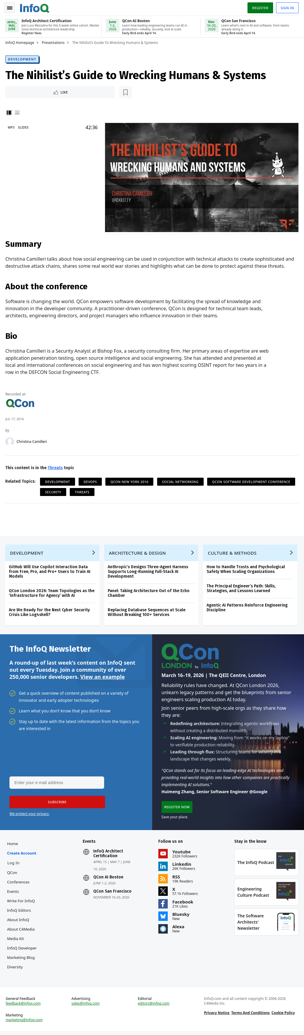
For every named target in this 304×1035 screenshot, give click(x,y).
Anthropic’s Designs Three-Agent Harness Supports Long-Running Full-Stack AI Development (148, 572)
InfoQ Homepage (20, 41)
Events (13, 893)
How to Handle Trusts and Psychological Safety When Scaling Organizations (246, 569)
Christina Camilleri (32, 441)
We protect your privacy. (29, 815)
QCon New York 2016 (130, 481)
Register (260, 7)
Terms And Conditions (250, 1015)
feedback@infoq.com (23, 1006)
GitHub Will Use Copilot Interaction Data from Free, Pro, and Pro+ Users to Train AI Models (50, 572)
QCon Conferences (19, 879)
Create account (22, 855)
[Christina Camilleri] (10, 440)
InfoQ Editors (19, 912)
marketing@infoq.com (24, 1023)
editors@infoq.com (154, 1006)
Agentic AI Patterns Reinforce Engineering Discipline (247, 608)
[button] (55, 803)
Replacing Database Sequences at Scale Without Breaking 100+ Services (147, 612)
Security (145, 491)
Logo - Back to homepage (35, 6)
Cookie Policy (283, 1015)
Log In (14, 865)
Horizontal (17, 112)
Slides (24, 126)
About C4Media (21, 931)
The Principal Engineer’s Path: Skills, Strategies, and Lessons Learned (241, 589)
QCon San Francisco (113, 893)
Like (21, 91)
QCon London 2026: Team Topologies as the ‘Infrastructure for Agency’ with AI (52, 593)
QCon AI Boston (109, 879)
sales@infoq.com (86, 1006)
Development (23, 58)
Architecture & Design (138, 553)
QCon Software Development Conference (85, 491)
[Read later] (41, 91)
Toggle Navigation (11, 7)
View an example (102, 677)
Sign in (286, 7)
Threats (55, 466)
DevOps (90, 481)
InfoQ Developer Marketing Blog (22, 954)
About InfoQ (19, 921)
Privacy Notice (216, 1015)
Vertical (9, 112)
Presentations (53, 41)
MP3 (11, 126)
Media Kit (16, 940)
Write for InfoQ (21, 903)
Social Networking (180, 481)
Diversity (15, 969)
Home (13, 845)
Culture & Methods (232, 553)
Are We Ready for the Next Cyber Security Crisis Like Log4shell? (49, 612)
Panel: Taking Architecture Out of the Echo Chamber (149, 593)
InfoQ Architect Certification (108, 855)
